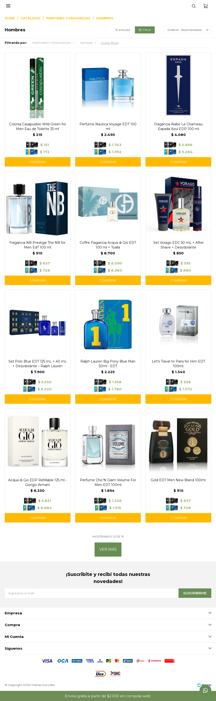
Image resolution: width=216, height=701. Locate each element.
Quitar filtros (109, 43)
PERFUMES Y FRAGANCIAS (52, 43)
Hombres (86, 43)
